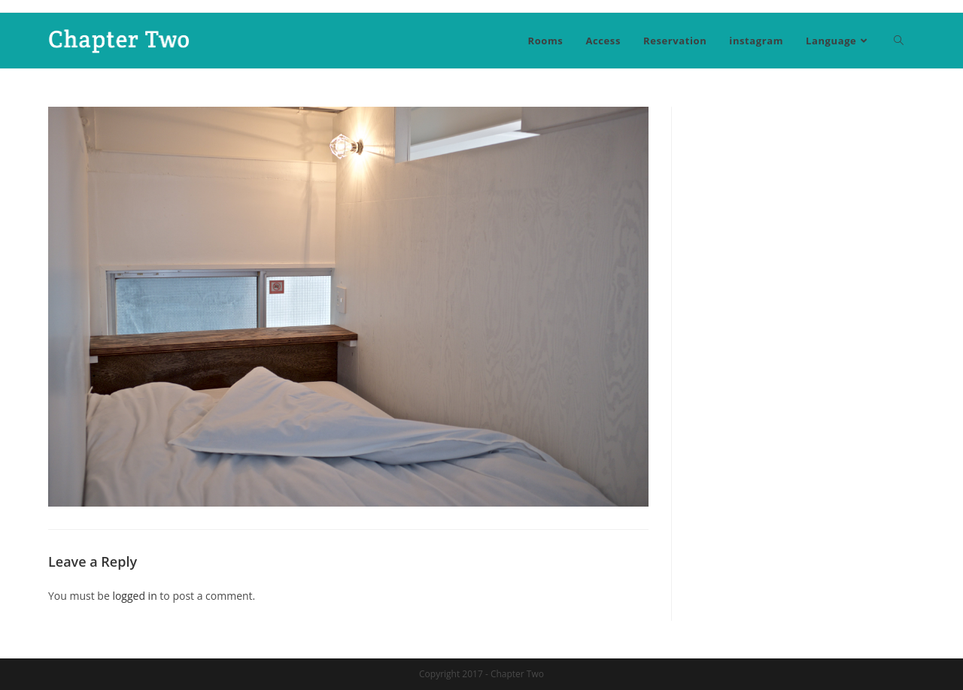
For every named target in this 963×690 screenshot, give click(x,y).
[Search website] (898, 40)
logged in (134, 596)
